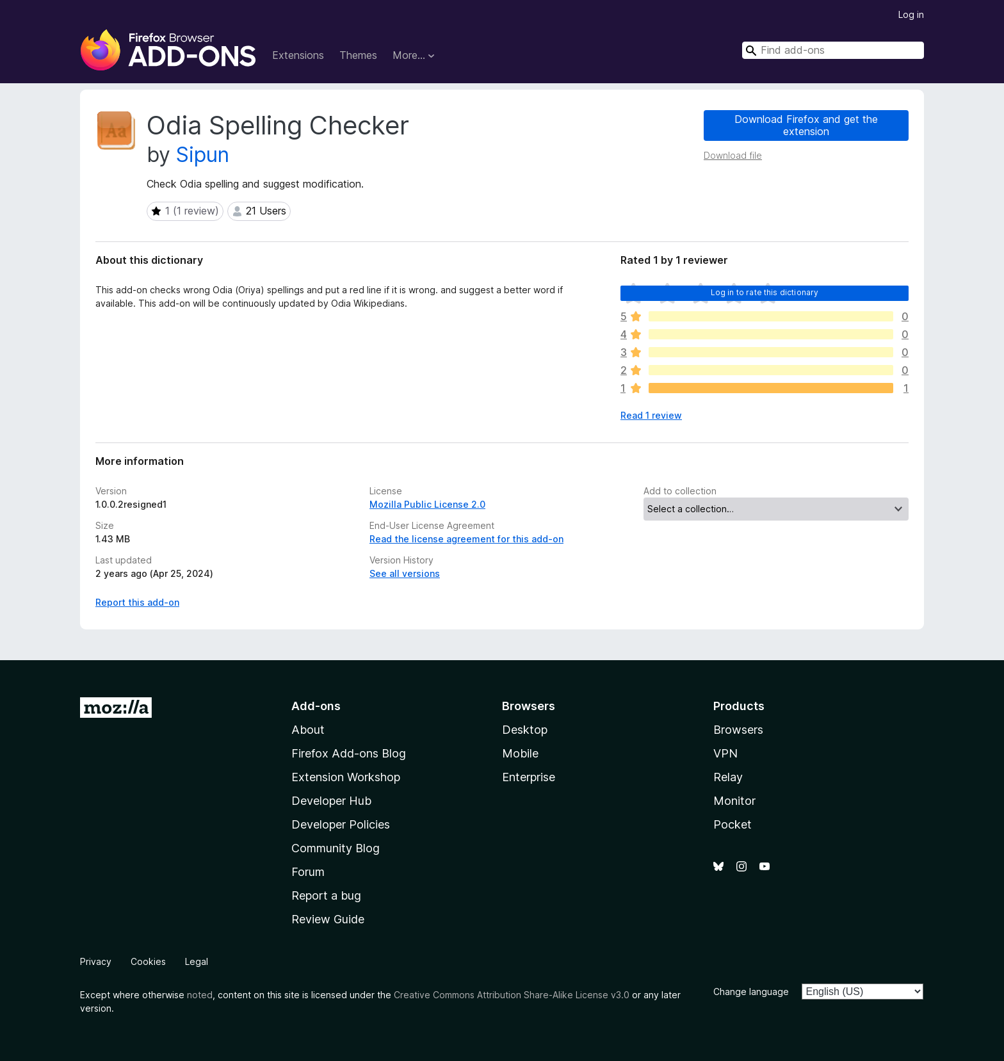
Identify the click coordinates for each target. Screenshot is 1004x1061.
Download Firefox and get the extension (806, 125)
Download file (733, 155)
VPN (725, 753)
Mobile (520, 753)
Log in (911, 14)
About (308, 729)
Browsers (738, 729)
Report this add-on (137, 602)
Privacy (95, 961)
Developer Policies (340, 824)
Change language (751, 991)
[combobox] (833, 50)
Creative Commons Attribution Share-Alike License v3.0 (511, 994)
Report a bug (326, 895)
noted (200, 994)
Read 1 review (651, 415)
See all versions (404, 573)
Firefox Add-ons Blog (348, 753)
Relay (728, 777)
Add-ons (316, 706)
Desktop (524, 729)
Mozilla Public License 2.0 (427, 504)
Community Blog (335, 848)
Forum (308, 872)
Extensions (298, 55)
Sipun (202, 154)
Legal (196, 961)
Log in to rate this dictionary (765, 292)
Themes (358, 55)
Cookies (148, 961)
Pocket (732, 824)
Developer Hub (331, 800)
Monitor (734, 800)
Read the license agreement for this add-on (466, 538)
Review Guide (327, 919)
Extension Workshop (345, 777)
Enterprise (528, 777)
